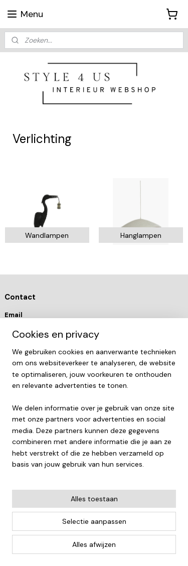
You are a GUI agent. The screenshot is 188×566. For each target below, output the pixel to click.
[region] (94, 412)
